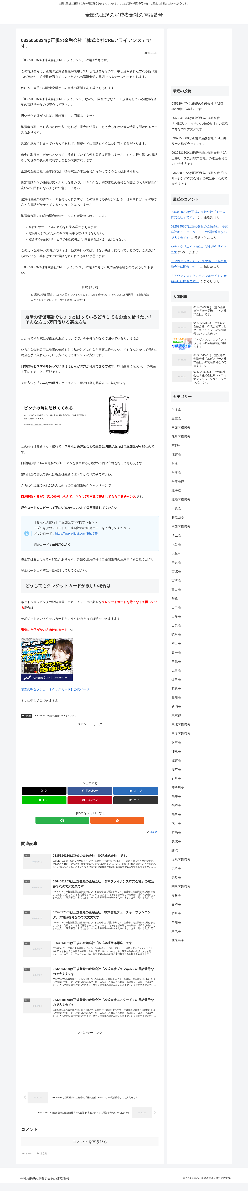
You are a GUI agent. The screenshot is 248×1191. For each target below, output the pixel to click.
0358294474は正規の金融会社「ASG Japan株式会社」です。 (197, 106)
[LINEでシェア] (44, 801)
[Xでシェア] (44, 792)
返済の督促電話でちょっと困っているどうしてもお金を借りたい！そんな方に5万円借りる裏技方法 (91, 294)
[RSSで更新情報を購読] (93, 821)
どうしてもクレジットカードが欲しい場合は (57, 300)
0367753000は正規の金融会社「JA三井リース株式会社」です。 (199, 141)
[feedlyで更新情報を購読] (85, 821)
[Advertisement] (90, 752)
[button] (135, 801)
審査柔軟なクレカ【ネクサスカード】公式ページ (55, 690)
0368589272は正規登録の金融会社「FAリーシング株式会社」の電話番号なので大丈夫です (199, 178)
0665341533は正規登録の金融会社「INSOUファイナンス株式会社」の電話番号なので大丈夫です (200, 123)
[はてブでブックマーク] (135, 792)
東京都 (26, 716)
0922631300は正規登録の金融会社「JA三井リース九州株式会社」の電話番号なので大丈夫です (199, 158)
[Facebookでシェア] (90, 792)
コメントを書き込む (90, 1150)
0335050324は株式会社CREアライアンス (55, 716)
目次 (85, 287)
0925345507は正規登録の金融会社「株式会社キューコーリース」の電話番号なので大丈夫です (199, 232)
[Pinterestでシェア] (90, 801)
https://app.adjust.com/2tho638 (76, 534)
